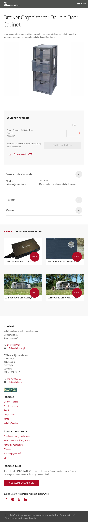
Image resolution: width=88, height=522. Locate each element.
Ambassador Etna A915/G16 (20, 298)
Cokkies (7, 458)
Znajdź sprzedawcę (12, 406)
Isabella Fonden (11, 423)
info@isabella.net (15, 382)
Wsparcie (8, 449)
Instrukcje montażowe (13, 445)
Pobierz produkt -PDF (21, 154)
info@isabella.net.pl (16, 348)
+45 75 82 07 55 (14, 379)
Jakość (7, 410)
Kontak (7, 419)
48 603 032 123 (13, 345)
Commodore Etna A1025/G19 (62, 298)
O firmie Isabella (11, 402)
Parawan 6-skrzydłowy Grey (63, 262)
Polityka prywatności (13, 453)
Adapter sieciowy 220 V (18, 262)
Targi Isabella (9, 415)
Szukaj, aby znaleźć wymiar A (17, 441)
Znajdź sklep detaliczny (62, 145)
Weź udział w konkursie (21, 483)
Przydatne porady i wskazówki (17, 436)
